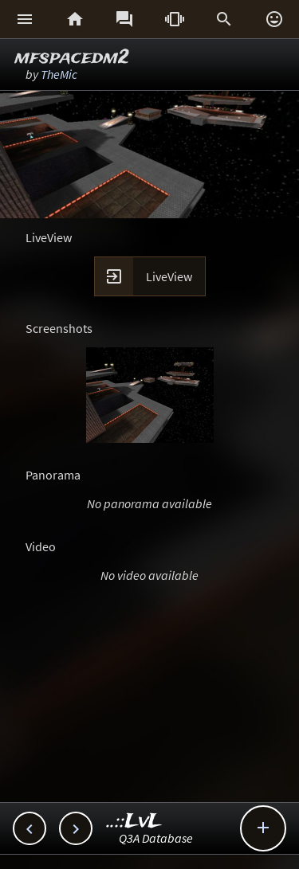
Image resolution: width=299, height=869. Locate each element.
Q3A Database (156, 838)
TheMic (59, 74)
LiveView (169, 276)
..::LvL (134, 822)
